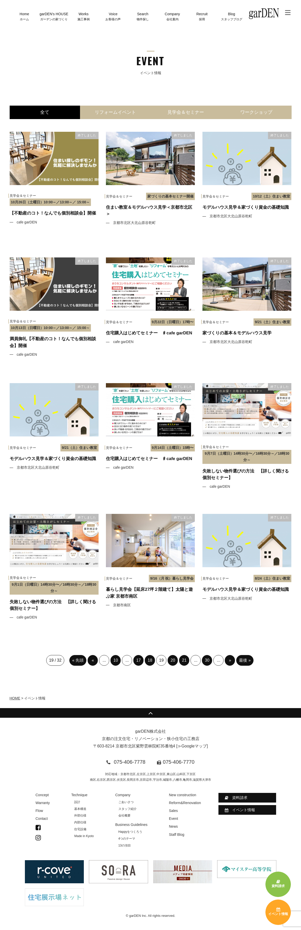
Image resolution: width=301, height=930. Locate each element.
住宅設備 (80, 829)
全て (44, 112)
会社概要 (124, 815)
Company (123, 795)
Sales (173, 811)
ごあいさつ (126, 802)
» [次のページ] (230, 660)
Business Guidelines (131, 825)
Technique (79, 795)
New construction (182, 795)
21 (184, 660)
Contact (42, 819)
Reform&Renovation (185, 803)
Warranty (43, 803)
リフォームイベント (115, 112)
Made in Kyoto (84, 836)
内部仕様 (80, 822)
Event (173, 819)
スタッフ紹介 (127, 809)
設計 (77, 802)
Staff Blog (176, 835)
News (173, 826)
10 (116, 660)
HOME (15, 698)
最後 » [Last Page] (244, 660)
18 (150, 660)
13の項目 (124, 845)
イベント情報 (240, 810)
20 (173, 660)
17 (138, 660)
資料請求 (236, 797)
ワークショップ (256, 112)
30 (207, 660)
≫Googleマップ (192, 746)
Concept (42, 795)
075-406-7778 (130, 762)
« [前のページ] (93, 660)
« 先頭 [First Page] (78, 660)
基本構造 (80, 809)
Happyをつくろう (130, 832)
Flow (39, 811)
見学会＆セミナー (185, 112)
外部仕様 (80, 815)
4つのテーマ (126, 838)
